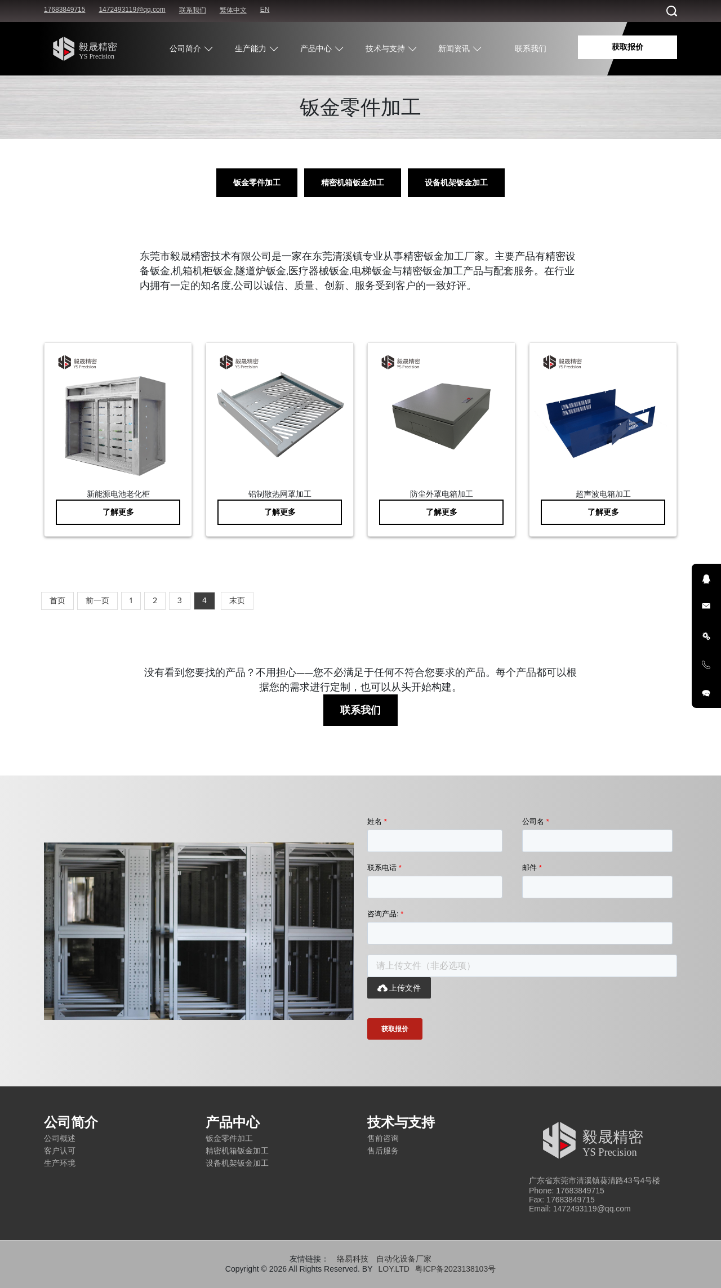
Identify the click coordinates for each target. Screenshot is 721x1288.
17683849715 (64, 10)
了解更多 (118, 512)
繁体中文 (233, 10)
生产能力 (250, 48)
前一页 (97, 601)
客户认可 (59, 1150)
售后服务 (383, 1150)
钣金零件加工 (257, 183)
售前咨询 (383, 1138)
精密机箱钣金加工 (352, 183)
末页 (237, 601)
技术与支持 (385, 48)
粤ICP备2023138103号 (455, 1268)
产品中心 (316, 48)
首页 (57, 601)
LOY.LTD (394, 1268)
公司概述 (59, 1138)
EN (265, 10)
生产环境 (59, 1162)
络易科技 (352, 1258)
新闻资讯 (454, 48)
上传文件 (399, 988)
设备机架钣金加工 (456, 183)
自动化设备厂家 (403, 1258)
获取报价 (627, 46)
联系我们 (192, 10)
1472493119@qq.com (132, 10)
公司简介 (185, 48)
